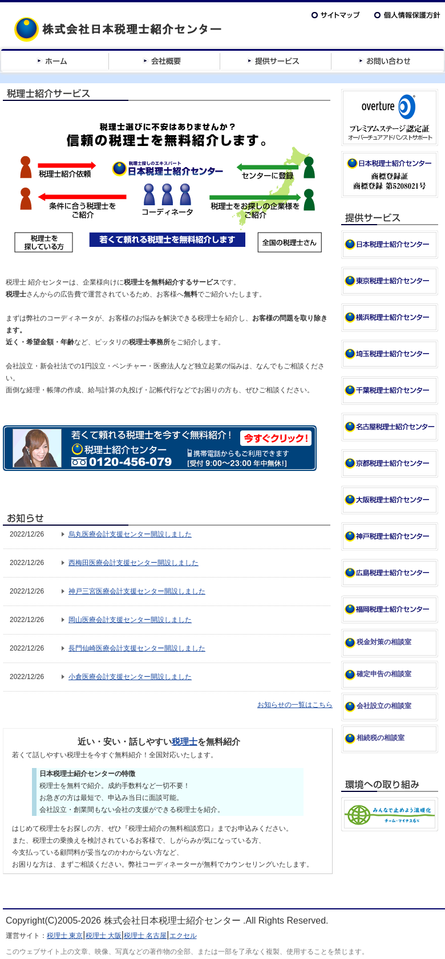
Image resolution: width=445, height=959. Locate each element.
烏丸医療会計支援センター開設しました (130, 534)
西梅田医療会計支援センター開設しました (133, 563)
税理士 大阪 (104, 936)
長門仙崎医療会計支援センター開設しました (136, 648)
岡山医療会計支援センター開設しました (130, 620)
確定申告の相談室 (384, 674)
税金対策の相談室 (384, 642)
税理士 (184, 741)
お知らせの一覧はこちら (295, 705)
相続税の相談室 (380, 738)
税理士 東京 (65, 936)
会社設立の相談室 (384, 706)
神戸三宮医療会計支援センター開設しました (136, 591)
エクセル (183, 936)
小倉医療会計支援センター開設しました (130, 677)
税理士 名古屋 (145, 936)
